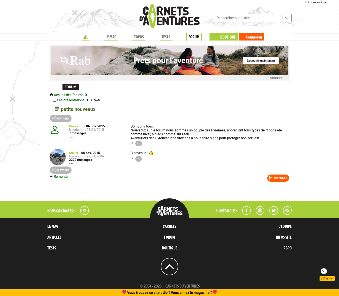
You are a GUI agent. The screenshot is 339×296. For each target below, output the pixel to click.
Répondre (278, 178)
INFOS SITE (284, 237)
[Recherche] (248, 18)
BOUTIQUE (228, 37)
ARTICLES (54, 237)
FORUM (194, 37)
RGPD (287, 248)
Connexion (254, 37)
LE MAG (111, 37)
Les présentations (71, 100)
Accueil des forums (68, 95)
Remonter (61, 177)
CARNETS (169, 226)
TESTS (166, 37)
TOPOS (139, 37)
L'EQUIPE (285, 226)
